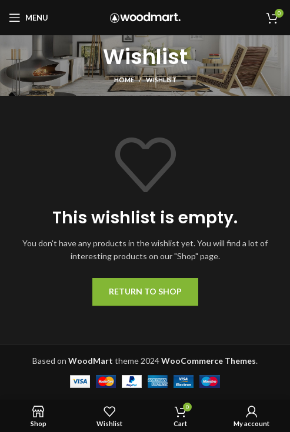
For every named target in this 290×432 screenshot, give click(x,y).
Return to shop (145, 291)
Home (124, 79)
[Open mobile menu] (28, 17)
